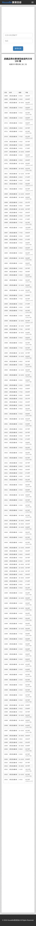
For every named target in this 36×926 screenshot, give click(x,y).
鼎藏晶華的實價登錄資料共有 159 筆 (18, 60)
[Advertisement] (18, 20)
